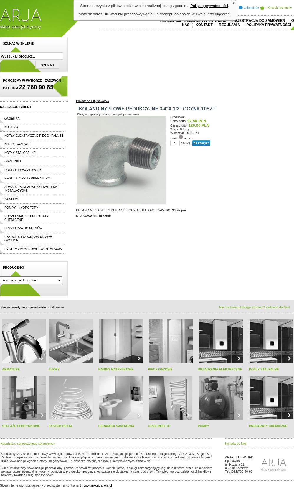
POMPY (203, 426)
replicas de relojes (58, 464)
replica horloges (66, 475)
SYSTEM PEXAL (61, 426)
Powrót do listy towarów (92, 101)
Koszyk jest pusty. (280, 7)
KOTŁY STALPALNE (264, 369)
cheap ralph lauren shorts (26, 464)
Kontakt (204, 25)
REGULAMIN (229, 25)
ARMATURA (11, 369)
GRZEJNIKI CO (159, 426)
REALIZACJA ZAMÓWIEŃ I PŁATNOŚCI (193, 21)
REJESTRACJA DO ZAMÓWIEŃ (258, 21)
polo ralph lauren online (169, 461)
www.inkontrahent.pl (98, 485)
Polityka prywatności (268, 25)
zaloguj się (251, 7)
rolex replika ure (89, 475)
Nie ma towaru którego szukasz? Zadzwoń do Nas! (254, 307)
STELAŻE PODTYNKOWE (21, 426)
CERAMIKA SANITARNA (116, 426)
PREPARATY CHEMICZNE (268, 426)
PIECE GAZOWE (160, 369)
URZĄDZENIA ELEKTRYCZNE (220, 369)
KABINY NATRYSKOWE (115, 369)
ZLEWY (54, 369)
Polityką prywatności (209, 6)
